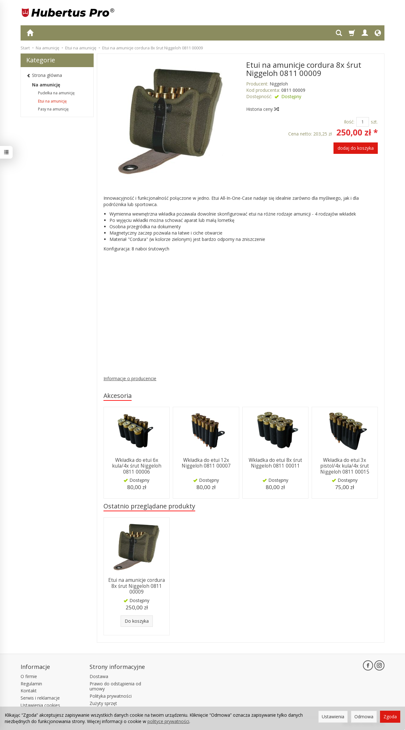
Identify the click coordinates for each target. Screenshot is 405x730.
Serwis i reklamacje (40, 698)
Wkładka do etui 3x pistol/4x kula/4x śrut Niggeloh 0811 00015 (344, 466)
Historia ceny (262, 109)
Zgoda (390, 717)
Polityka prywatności (111, 696)
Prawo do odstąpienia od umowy (115, 686)
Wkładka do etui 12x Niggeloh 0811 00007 (206, 463)
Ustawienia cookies (40, 705)
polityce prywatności (168, 721)
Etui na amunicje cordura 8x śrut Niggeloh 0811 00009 (136, 586)
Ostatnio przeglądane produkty (149, 506)
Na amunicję (46, 85)
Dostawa (99, 676)
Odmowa (363, 717)
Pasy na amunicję (53, 109)
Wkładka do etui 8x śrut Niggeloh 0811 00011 (275, 463)
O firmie (29, 676)
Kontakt (29, 691)
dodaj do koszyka (356, 148)
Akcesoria (117, 395)
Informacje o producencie (129, 378)
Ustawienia (333, 717)
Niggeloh (279, 84)
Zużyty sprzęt (103, 703)
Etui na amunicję (52, 101)
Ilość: (349, 122)
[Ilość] (362, 122)
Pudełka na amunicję (56, 93)
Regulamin (31, 684)
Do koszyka (137, 621)
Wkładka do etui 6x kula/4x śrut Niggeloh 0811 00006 (136, 466)
